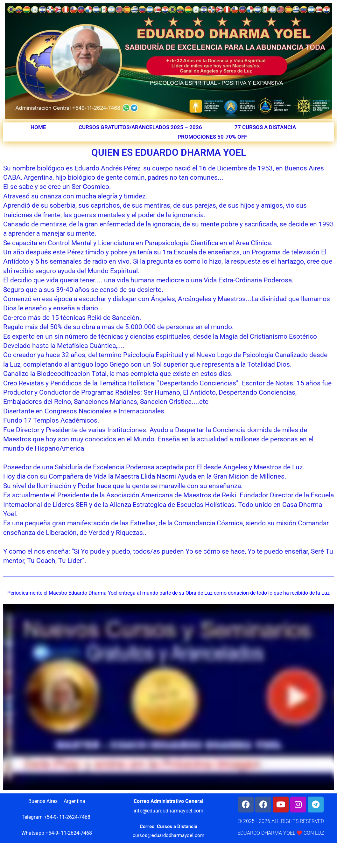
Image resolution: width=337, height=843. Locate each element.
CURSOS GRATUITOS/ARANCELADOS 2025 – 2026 (140, 127)
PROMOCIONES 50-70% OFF (212, 137)
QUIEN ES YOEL (126, 137)
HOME (38, 127)
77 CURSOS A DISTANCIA (265, 127)
